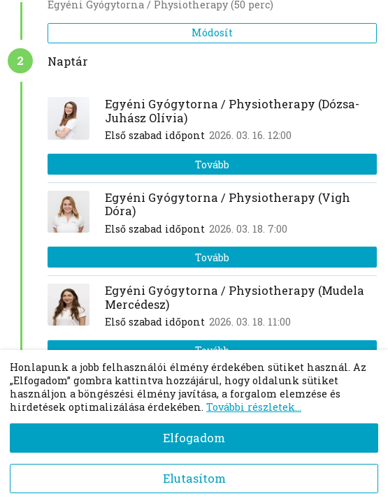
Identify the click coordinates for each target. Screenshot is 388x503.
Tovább (212, 164)
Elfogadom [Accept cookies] (194, 437)
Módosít (212, 32)
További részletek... (253, 407)
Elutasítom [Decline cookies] (194, 478)
